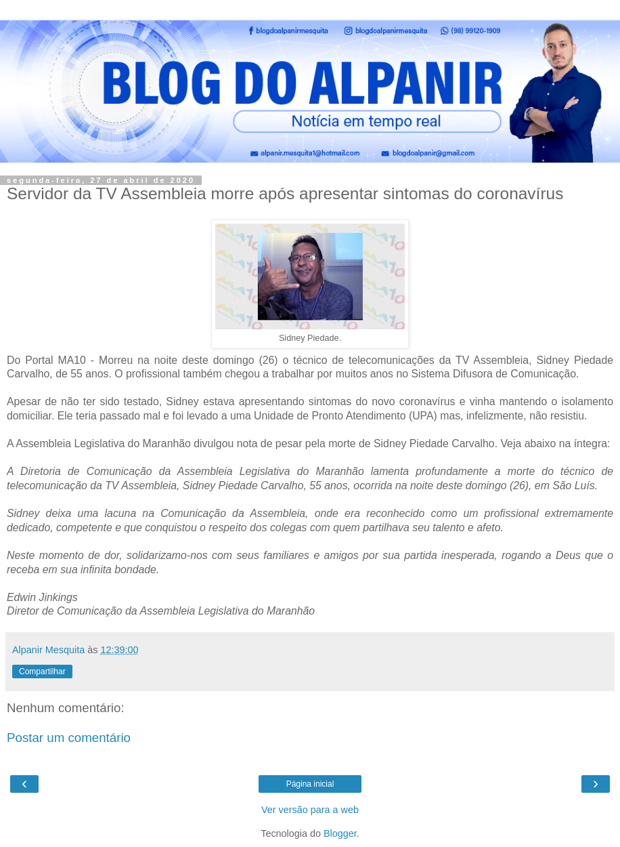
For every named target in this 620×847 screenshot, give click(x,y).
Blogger (340, 833)
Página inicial (310, 784)
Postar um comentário (69, 737)
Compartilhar (42, 671)
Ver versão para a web (310, 809)
